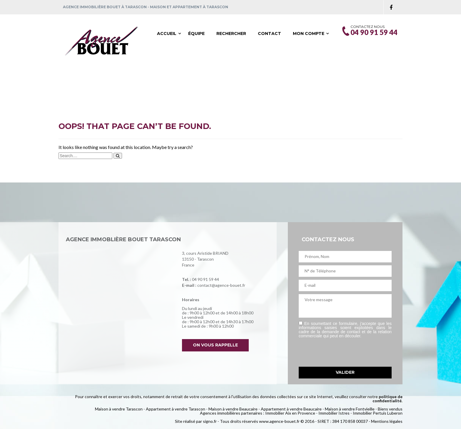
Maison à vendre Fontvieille (350, 408)
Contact (269, 33)
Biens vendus (390, 408)
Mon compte (308, 33)
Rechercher (231, 33)
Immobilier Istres (334, 412)
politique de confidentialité (387, 398)
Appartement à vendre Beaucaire (291, 408)
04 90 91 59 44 (205, 279)
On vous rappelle (215, 345)
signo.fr (210, 421)
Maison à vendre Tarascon (119, 408)
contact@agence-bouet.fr (221, 285)
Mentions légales (386, 421)
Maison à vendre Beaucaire (233, 408)
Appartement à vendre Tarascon (175, 408)
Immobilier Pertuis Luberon (377, 412)
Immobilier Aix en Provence (290, 412)
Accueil (166, 33)
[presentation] (343, 352)
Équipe (196, 33)
